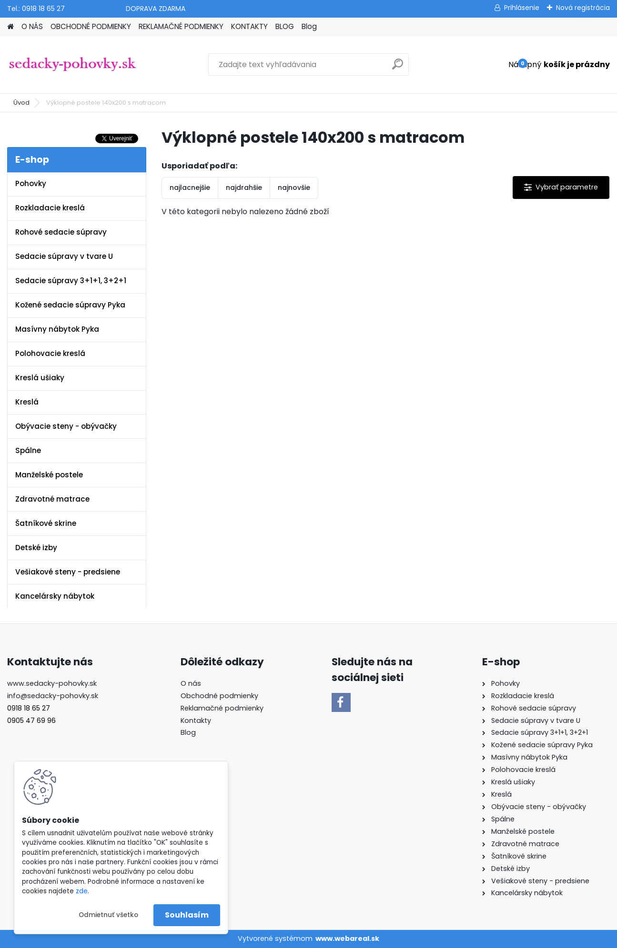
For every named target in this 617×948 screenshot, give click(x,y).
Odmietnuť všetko (108, 914)
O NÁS (32, 26)
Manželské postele (49, 475)
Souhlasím (187, 914)
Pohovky (30, 183)
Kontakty (196, 720)
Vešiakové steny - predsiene (67, 572)
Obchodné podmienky (219, 696)
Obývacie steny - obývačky (66, 426)
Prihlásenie (521, 7)
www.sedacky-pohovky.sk (52, 683)
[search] (397, 68)
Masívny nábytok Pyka (57, 329)
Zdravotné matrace (52, 499)
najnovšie (294, 187)
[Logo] (72, 65)
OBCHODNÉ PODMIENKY (91, 26)
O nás (191, 683)
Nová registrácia (583, 7)
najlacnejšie (190, 187)
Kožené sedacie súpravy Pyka (70, 305)
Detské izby (36, 548)
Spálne (28, 450)
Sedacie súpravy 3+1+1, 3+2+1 (70, 281)
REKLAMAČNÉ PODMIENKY (181, 26)
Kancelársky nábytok (54, 596)
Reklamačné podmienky (222, 708)
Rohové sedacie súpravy (61, 232)
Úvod (21, 102)
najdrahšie (244, 187)
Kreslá (27, 402)
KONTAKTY (249, 26)
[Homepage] (10, 27)
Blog (309, 26)
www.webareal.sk (347, 938)
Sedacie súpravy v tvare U (64, 256)
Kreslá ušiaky (39, 378)
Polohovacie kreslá (50, 353)
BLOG (284, 26)
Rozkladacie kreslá (50, 208)
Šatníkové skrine (45, 523)
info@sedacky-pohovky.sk (52, 696)
